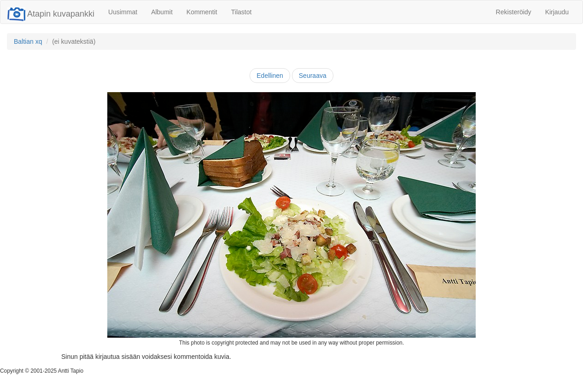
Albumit (162, 12)
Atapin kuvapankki (50, 13)
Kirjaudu (557, 12)
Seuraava (312, 75)
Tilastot (241, 12)
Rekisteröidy (513, 12)
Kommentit (202, 12)
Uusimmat (122, 12)
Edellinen (270, 75)
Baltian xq (28, 41)
